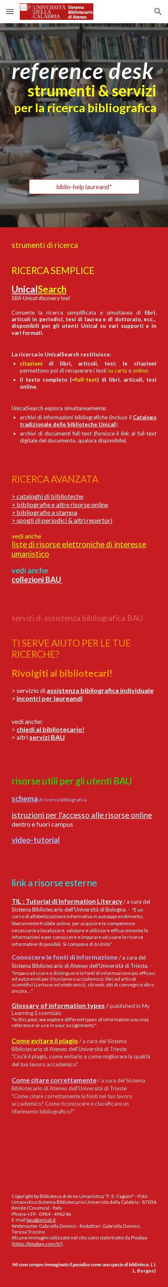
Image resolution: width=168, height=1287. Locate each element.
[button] (10, 11)
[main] (84, 87)
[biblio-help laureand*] (84, 186)
